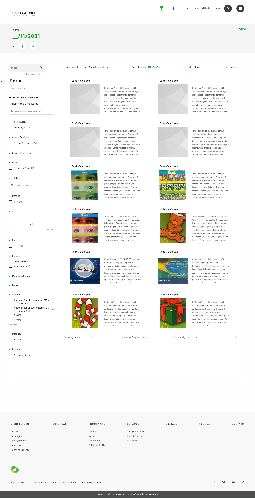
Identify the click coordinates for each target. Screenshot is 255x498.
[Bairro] (31, 285)
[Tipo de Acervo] (31, 122)
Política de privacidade (64, 482)
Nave (91, 436)
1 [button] (228, 337)
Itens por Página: (131, 337)
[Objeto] (31, 162)
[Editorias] (31, 349)
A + (183, 8)
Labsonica (94, 440)
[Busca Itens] (26, 68)
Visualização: (139, 67)
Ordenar (70, 67)
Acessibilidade (39, 482)
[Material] (31, 334)
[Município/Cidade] (31, 276)
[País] (31, 240)
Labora (92, 431)
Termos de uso (18, 482)
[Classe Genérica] (31, 137)
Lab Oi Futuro (134, 436)
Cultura (15, 431)
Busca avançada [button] (33, 74)
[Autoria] (31, 294)
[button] (216, 338)
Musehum (132, 440)
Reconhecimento (20, 449)
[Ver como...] (234, 67)
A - (188, 8)
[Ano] (31, 212)
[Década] (31, 196)
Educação (16, 436)
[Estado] (31, 256)
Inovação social (19, 440)
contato (217, 8)
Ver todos (13, 325)
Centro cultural (135, 431)
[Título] (31, 178)
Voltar (242, 28)
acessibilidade (202, 8)
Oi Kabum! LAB (97, 445)
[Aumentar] (48, 219)
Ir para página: (181, 337)
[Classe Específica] (31, 153)
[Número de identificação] (31, 104)
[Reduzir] (52, 219)
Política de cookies (91, 482)
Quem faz (16, 445)
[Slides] (195, 67)
